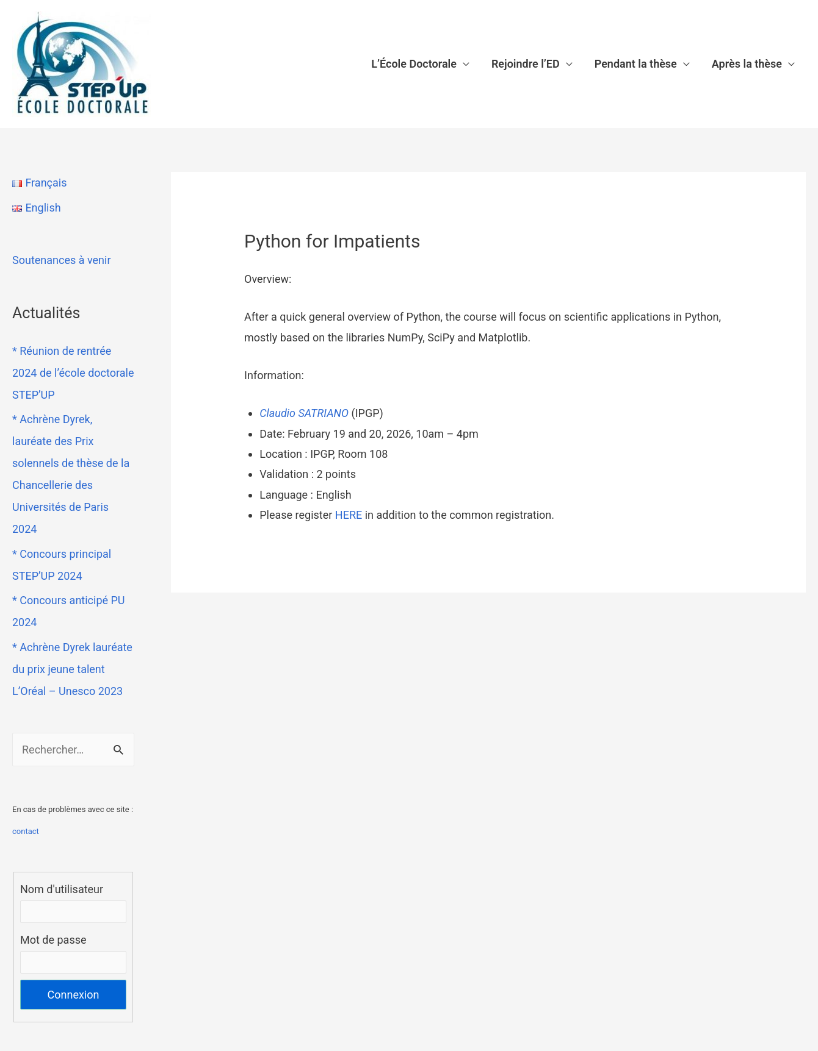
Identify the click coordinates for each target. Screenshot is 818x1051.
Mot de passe (53, 939)
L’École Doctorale (414, 63)
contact (25, 831)
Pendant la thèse (636, 63)
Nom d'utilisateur (61, 889)
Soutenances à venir (61, 260)
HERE (348, 514)
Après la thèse (747, 63)
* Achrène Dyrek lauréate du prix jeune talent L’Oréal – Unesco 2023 (72, 669)
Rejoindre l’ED (525, 63)
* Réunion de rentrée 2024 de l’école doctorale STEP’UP (73, 372)
